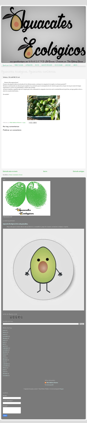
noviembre (5, 336)
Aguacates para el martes (7, 65)
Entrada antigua (78, 171)
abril (4, 356)
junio (4, 342)
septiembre (5, 348)
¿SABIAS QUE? (68, 65)
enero (4, 330)
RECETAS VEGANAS (58, 65)
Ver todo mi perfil (49, 385)
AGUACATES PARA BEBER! (46, 65)
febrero (5, 332)
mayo (4, 362)
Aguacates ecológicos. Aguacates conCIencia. (28, 72)
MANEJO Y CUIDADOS (19, 65)
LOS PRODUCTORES (29, 65)
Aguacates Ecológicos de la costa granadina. (15, 224)
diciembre (5, 338)
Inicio (45, 171)
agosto (4, 346)
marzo (4, 334)
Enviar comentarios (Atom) (15, 175)
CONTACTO (75, 65)
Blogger (61, 389)
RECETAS (37, 65)
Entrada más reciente (10, 171)
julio (4, 344)
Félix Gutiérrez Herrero (52, 382)
